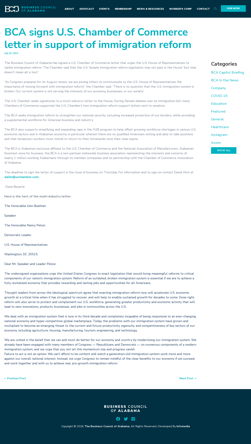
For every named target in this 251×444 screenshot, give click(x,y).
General (217, 119)
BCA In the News (225, 80)
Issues (216, 142)
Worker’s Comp (180, 9)
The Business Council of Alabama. (107, 426)
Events (104, 9)
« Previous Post (15, 378)
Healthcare (220, 127)
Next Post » (187, 378)
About (69, 9)
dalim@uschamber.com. (21, 177)
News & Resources (150, 9)
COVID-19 (219, 96)
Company (218, 88)
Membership (123, 9)
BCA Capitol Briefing (227, 72)
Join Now (233, 8)
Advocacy (86, 9)
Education (219, 103)
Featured (218, 111)
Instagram (219, 134)
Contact (203, 9)
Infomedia (183, 426)
